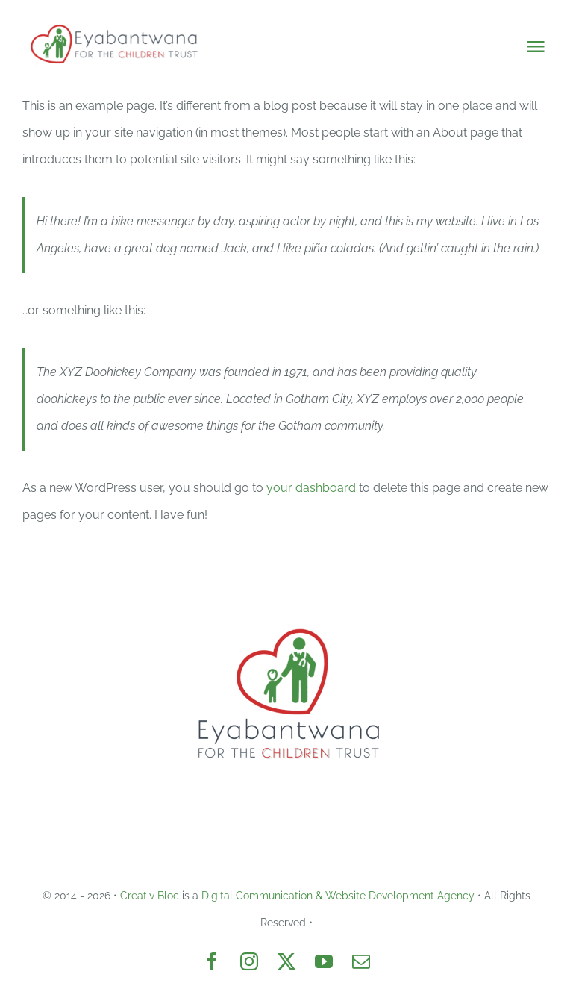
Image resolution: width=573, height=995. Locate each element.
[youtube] (324, 961)
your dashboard (311, 488)
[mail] (361, 961)
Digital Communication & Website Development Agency (338, 896)
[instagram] (249, 961)
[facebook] (212, 961)
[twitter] (286, 961)
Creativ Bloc (149, 896)
